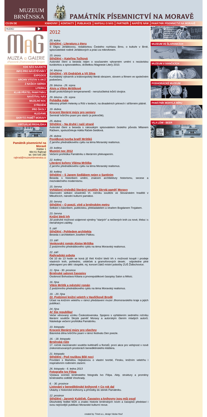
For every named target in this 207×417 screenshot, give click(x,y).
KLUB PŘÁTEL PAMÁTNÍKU (30, 92)
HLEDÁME (40, 113)
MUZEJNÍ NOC (37, 101)
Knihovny (51, 23)
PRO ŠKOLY (39, 109)
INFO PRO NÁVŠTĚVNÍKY (31, 71)
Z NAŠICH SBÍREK (35, 84)
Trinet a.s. (99, 414)
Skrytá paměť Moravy (31, 117)
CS (7, 23)
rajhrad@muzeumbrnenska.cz (30, 157)
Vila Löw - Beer (176, 129)
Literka (41, 88)
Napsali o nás (103, 23)
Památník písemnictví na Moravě (173, 23)
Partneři (123, 23)
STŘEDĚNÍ (40, 105)
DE (15, 23)
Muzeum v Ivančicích (176, 70)
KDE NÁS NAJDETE (34, 67)
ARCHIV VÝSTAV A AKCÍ (32, 79)
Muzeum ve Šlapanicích (176, 51)
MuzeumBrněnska (29, 13)
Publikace (84, 23)
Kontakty (67, 23)
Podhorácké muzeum (176, 90)
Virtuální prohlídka (25, 130)
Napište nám (140, 23)
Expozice (40, 75)
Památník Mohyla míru (176, 110)
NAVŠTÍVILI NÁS (36, 96)
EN (11, 23)
